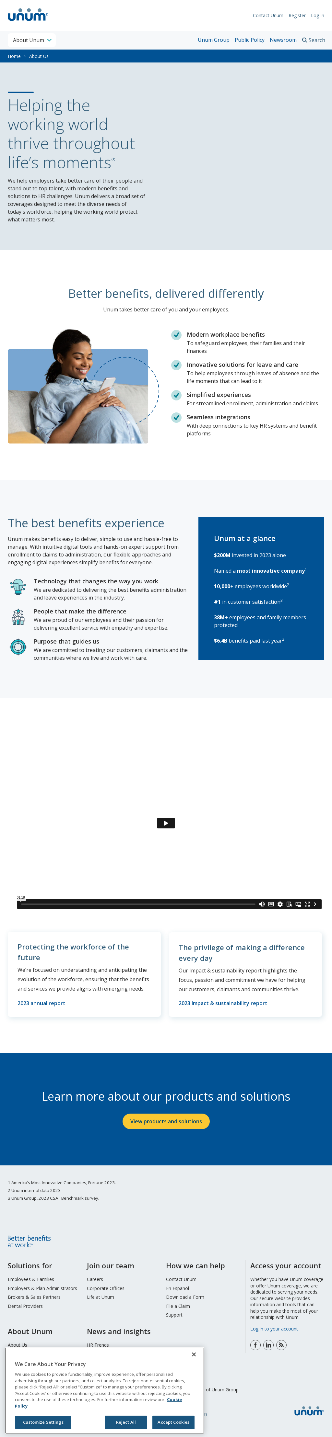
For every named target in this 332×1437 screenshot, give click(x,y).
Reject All (126, 1422)
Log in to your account (274, 1327)
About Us (17, 1344)
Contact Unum (268, 15)
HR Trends (98, 1344)
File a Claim (178, 1305)
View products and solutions (166, 1120)
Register (297, 15)
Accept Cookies (173, 1422)
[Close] (194, 1354)
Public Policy (250, 39)
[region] (104, 1390)
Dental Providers (25, 1305)
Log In (317, 15)
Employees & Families (31, 1278)
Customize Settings (43, 1422)
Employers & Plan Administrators (42, 1287)
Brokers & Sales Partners (34, 1296)
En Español (177, 1287)
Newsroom (283, 39)
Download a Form (185, 1296)
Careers (95, 1278)
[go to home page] (28, 21)
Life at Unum (100, 1296)
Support (174, 1314)
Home (14, 56)
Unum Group (214, 39)
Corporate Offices (105, 1287)
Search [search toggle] (317, 40)
